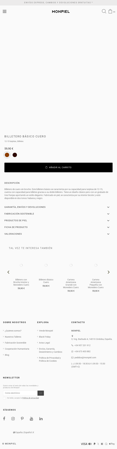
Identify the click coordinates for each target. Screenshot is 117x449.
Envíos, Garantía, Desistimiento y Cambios (50, 350)
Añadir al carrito (59, 167)
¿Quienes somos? (13, 331)
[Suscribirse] (40, 394)
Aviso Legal (44, 343)
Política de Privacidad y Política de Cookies (50, 359)
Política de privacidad (30, 399)
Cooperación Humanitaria (17, 349)
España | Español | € (23, 433)
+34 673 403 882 (82, 352)
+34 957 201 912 (82, 345)
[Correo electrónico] (20, 394)
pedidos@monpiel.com (85, 358)
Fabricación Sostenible (15, 343)
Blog (7, 355)
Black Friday (45, 337)
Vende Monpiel (46, 331)
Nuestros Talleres (13, 337)
